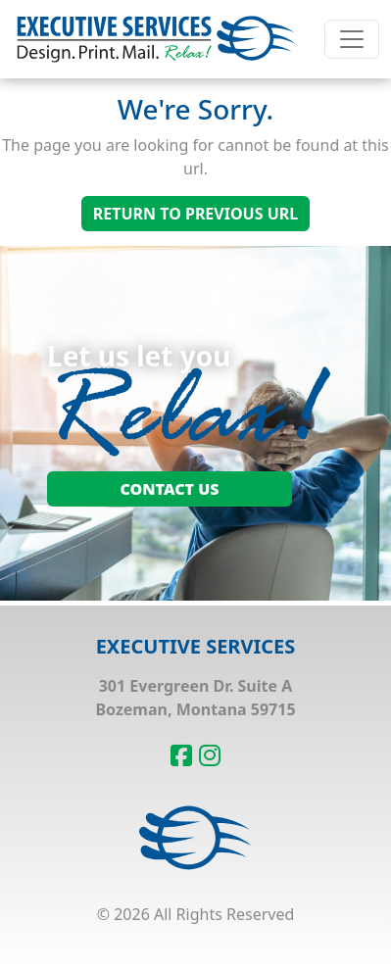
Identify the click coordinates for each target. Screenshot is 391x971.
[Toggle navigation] (351, 39)
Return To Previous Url (195, 213)
